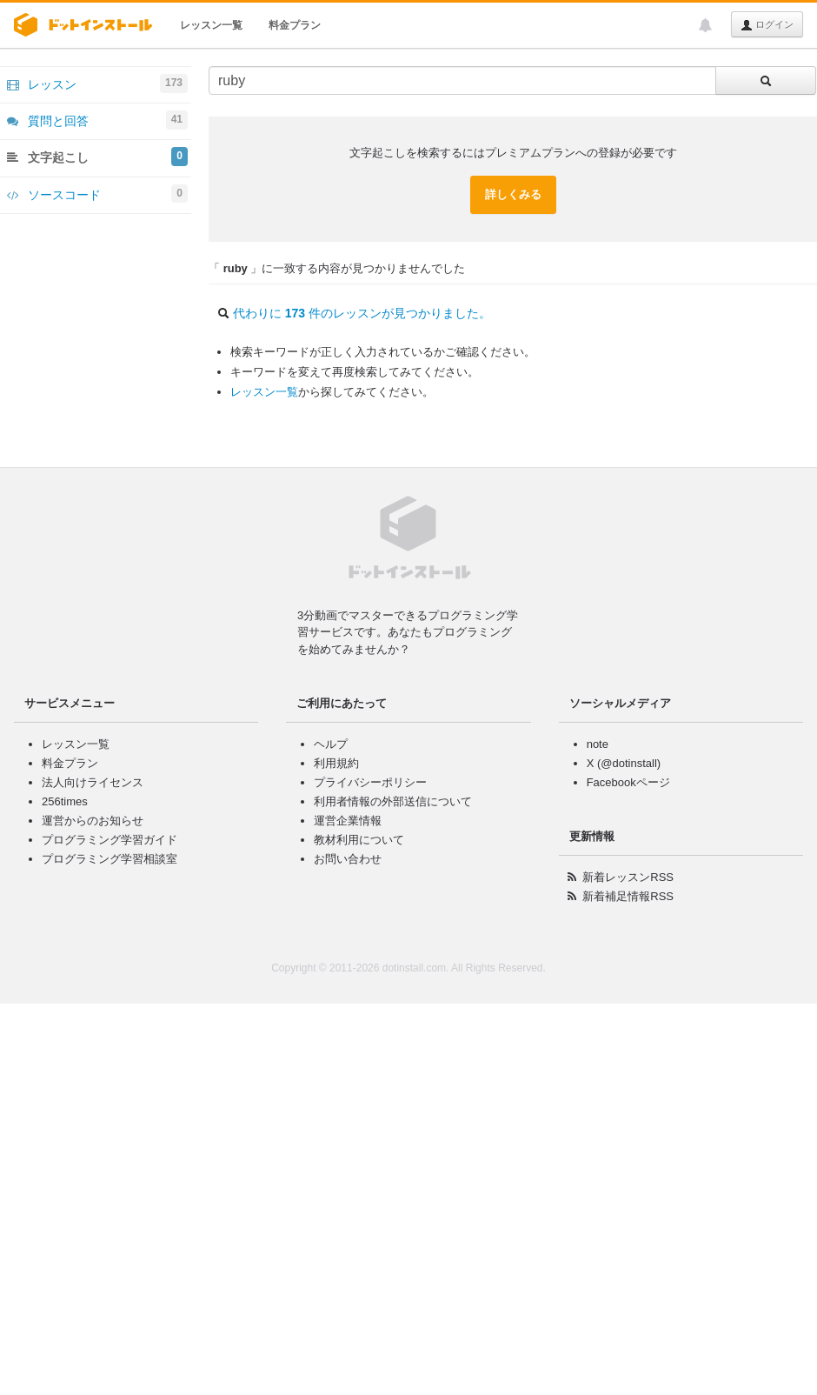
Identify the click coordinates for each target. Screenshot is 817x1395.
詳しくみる (513, 194)
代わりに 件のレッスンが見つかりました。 (362, 313)
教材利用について (359, 839)
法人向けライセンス (92, 782)
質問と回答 (97, 120)
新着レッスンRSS (628, 877)
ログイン (767, 25)
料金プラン (295, 25)
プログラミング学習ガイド (109, 839)
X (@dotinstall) (624, 763)
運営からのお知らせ (92, 820)
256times (65, 801)
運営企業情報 (348, 820)
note (597, 744)
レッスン (97, 83)
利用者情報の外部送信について (393, 801)
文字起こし (97, 156)
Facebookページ (628, 782)
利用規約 (336, 763)
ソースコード (97, 194)
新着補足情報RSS (628, 896)
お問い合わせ (348, 858)
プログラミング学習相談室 (109, 858)
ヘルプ (331, 744)
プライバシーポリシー (370, 782)
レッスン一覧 (211, 25)
